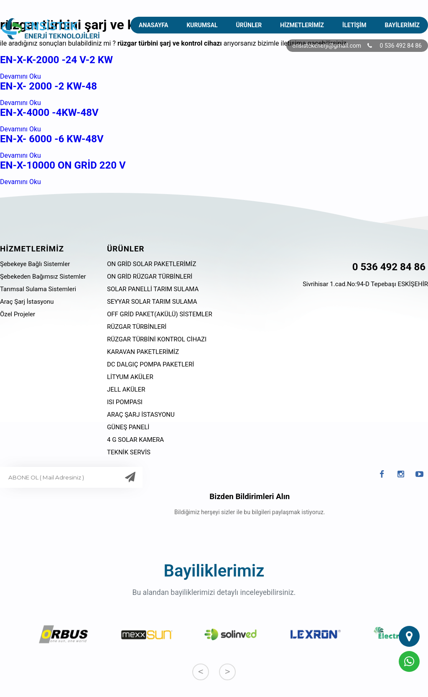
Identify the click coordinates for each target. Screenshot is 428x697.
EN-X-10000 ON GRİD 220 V (63, 165)
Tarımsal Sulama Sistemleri (38, 289)
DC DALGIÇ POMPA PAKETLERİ (150, 364)
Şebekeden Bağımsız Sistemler (43, 276)
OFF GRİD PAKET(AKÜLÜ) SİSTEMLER (159, 314)
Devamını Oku (20, 76)
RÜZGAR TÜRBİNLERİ (136, 327)
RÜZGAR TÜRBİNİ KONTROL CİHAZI (156, 339)
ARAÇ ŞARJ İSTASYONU (141, 414)
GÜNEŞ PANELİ (128, 427)
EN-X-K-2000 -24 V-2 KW (56, 60)
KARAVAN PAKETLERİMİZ (143, 352)
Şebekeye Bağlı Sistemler (35, 264)
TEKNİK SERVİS (128, 452)
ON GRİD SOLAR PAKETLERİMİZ (151, 264)
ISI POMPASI (125, 402)
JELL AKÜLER (126, 389)
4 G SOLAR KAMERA (135, 439)
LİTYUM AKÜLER (130, 377)
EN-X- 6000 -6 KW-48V (52, 139)
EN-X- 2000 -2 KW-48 (48, 86)
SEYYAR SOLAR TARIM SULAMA (152, 301)
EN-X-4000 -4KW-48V (49, 112)
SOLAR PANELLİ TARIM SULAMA (153, 289)
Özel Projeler (17, 314)
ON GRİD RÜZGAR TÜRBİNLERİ (149, 276)
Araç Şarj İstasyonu (27, 301)
